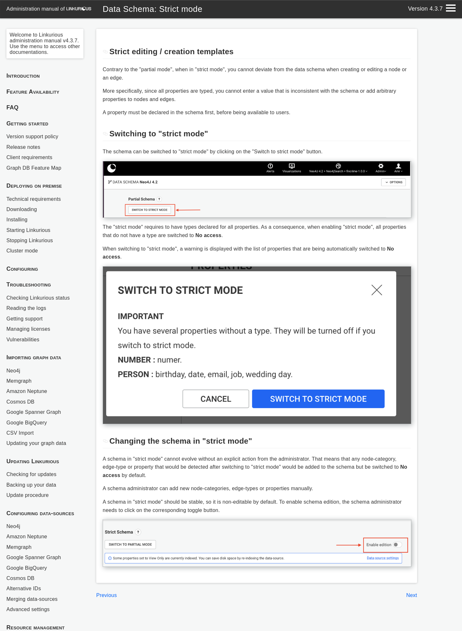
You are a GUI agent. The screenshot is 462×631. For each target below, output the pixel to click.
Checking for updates (31, 474)
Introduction (23, 75)
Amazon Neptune (26, 391)
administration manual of (48, 9)
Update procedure (27, 495)
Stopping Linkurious (29, 240)
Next (411, 595)
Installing (17, 219)
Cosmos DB (20, 402)
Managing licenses (28, 329)
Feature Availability (32, 92)
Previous (106, 595)
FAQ (12, 107)
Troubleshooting (28, 284)
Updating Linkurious (32, 461)
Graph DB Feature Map (33, 168)
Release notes (23, 147)
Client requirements (29, 157)
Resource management (35, 627)
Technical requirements (33, 199)
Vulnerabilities (22, 339)
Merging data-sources (32, 599)
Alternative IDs (23, 588)
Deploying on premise (34, 186)
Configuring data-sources (40, 513)
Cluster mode (22, 250)
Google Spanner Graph (33, 412)
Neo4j (13, 370)
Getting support (24, 318)
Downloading (21, 209)
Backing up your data (31, 485)
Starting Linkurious (28, 230)
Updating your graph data (36, 443)
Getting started (27, 123)
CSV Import (20, 433)
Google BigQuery (26, 422)
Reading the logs (26, 308)
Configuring (22, 269)
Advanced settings (28, 609)
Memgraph (18, 381)
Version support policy (32, 136)
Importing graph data (33, 357)
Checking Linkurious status (38, 298)
